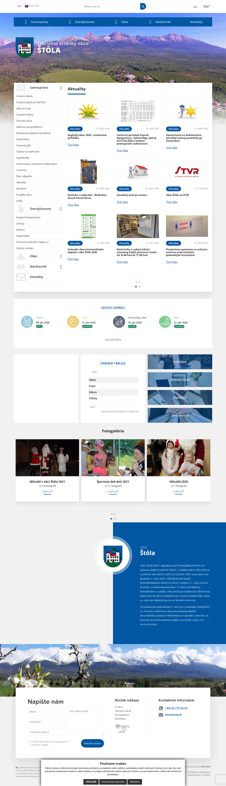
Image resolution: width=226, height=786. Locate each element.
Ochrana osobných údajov (31, 242)
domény (54, 773)
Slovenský (32, 6)
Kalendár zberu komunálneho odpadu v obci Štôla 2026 (86, 251)
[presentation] (136, 282)
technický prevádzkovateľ (55, 776)
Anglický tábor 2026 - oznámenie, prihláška (87, 136)
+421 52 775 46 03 (177, 708)
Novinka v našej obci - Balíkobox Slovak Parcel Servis (87, 196)
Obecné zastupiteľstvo (29, 127)
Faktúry (20, 229)
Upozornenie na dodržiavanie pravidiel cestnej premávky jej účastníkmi (184, 137)
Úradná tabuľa (24, 96)
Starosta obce (24, 120)
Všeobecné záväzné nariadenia (33, 133)
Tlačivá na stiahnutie (27, 151)
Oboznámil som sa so (49, 743)
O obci (119, 707)
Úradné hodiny (24, 114)
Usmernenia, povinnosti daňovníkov (36, 164)
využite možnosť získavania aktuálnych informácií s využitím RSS (45, 767)
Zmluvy (20, 223)
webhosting (27, 773)
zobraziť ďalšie (113, 339)
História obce (123, 711)
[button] (36, 21)
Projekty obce (24, 194)
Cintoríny (21, 170)
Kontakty (196, 22)
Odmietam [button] (135, 782)
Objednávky (22, 236)
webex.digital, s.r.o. (41, 773)
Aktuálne (21, 188)
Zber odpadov (24, 176)
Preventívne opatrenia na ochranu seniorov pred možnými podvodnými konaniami (187, 252)
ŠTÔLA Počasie (46, 365)
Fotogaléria (122, 715)
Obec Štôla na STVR (177, 195)
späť (94, 371)
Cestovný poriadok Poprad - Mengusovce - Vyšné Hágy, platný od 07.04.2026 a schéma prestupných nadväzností (136, 139)
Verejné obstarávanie (28, 217)
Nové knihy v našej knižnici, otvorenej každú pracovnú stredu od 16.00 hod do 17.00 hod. (137, 252)
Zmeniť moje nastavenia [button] (113, 782)
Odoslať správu (92, 743)
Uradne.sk (132, 411)
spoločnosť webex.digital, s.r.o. (29, 776)
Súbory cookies (25, 248)
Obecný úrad (23, 108)
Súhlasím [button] (91, 782)
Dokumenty (22, 139)
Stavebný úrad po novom (132, 195)
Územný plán (23, 145)
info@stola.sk (174, 714)
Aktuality (21, 182)
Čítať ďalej (73, 144)
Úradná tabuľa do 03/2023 (31, 102)
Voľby (19, 201)
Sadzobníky (22, 157)
